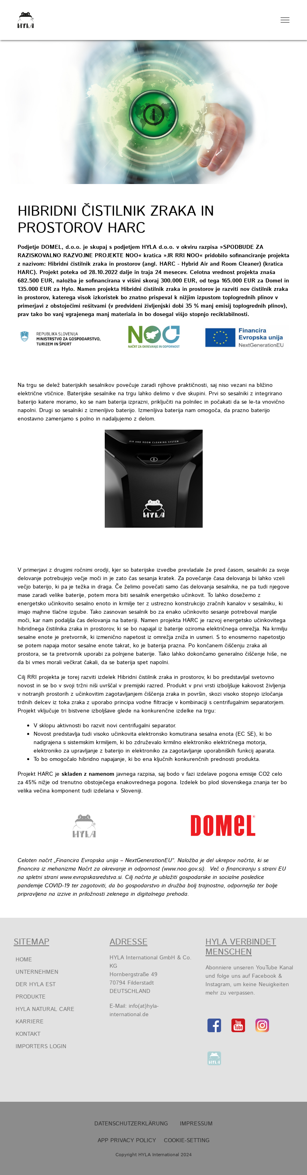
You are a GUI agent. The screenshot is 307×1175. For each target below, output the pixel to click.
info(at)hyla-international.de (134, 1010)
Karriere (30, 1022)
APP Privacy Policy (127, 1141)
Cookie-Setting (186, 1141)
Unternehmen (37, 972)
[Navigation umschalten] (285, 20)
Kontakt (28, 1034)
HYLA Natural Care (45, 1009)
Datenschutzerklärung (131, 1124)
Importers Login (41, 1047)
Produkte (31, 997)
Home (24, 960)
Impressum (196, 1124)
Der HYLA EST (36, 985)
